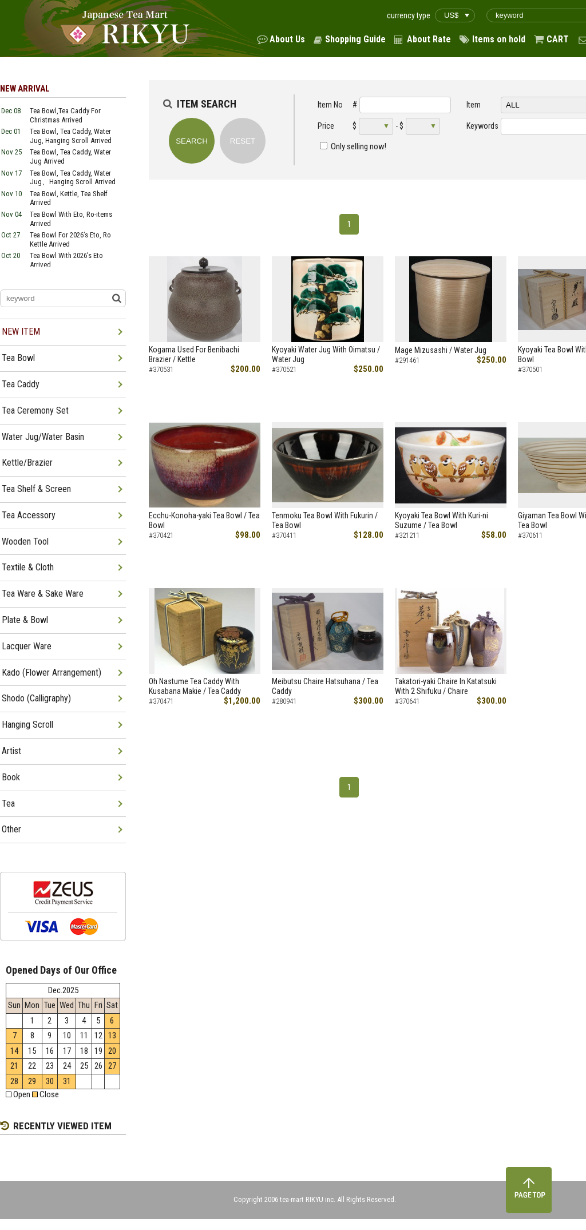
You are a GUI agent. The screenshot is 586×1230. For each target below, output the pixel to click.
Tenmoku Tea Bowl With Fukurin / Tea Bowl (325, 520)
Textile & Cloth (28, 567)
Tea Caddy (20, 384)
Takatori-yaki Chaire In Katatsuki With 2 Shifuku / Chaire (446, 686)
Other (11, 829)
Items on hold (498, 39)
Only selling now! (358, 146)
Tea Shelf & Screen (36, 488)
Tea (8, 803)
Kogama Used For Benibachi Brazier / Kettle (194, 354)
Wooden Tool (25, 541)
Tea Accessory (29, 515)
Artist (11, 750)
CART (558, 39)
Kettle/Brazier (27, 462)
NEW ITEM (21, 331)
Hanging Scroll (27, 724)
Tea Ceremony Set (35, 410)
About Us (287, 39)
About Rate (429, 39)
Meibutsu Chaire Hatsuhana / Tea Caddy (325, 686)
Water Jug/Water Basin (43, 436)
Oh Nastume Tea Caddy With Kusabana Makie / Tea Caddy (195, 686)
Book (11, 777)
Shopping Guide (355, 39)
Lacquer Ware (27, 646)
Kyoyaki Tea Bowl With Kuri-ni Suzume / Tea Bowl (441, 520)
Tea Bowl (18, 357)
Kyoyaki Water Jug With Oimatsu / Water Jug (326, 354)
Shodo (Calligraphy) (36, 698)
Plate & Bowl (25, 619)
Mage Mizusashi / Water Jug (440, 350)
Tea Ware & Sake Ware (43, 593)
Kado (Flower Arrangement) (51, 672)
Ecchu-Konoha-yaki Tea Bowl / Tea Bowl (204, 520)
